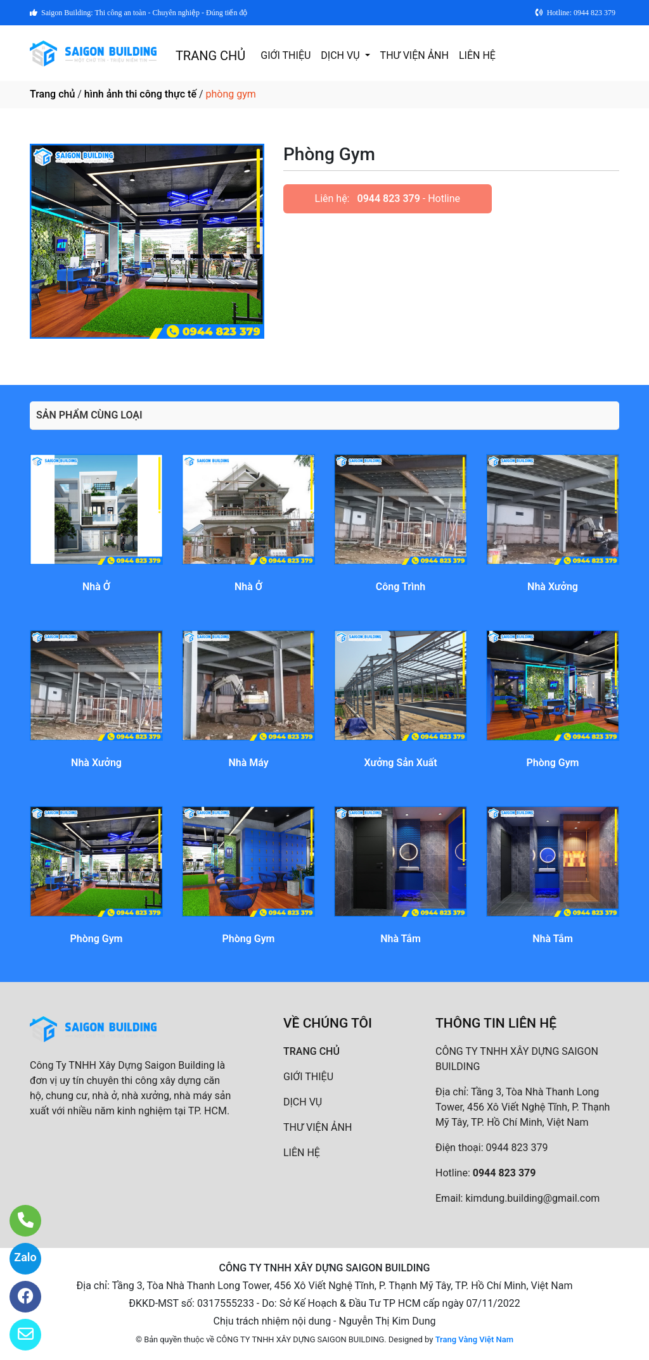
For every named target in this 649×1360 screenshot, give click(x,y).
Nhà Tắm (400, 939)
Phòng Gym (552, 763)
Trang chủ (52, 94)
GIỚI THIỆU (285, 55)
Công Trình (400, 587)
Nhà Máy (248, 763)
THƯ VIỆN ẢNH (414, 55)
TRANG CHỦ (210, 55)
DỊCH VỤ (341, 55)
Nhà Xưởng (552, 587)
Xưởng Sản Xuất (400, 763)
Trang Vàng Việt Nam (474, 1339)
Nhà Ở (96, 587)
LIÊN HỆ (477, 55)
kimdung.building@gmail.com (532, 1198)
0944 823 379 (388, 198)
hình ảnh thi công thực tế (140, 94)
